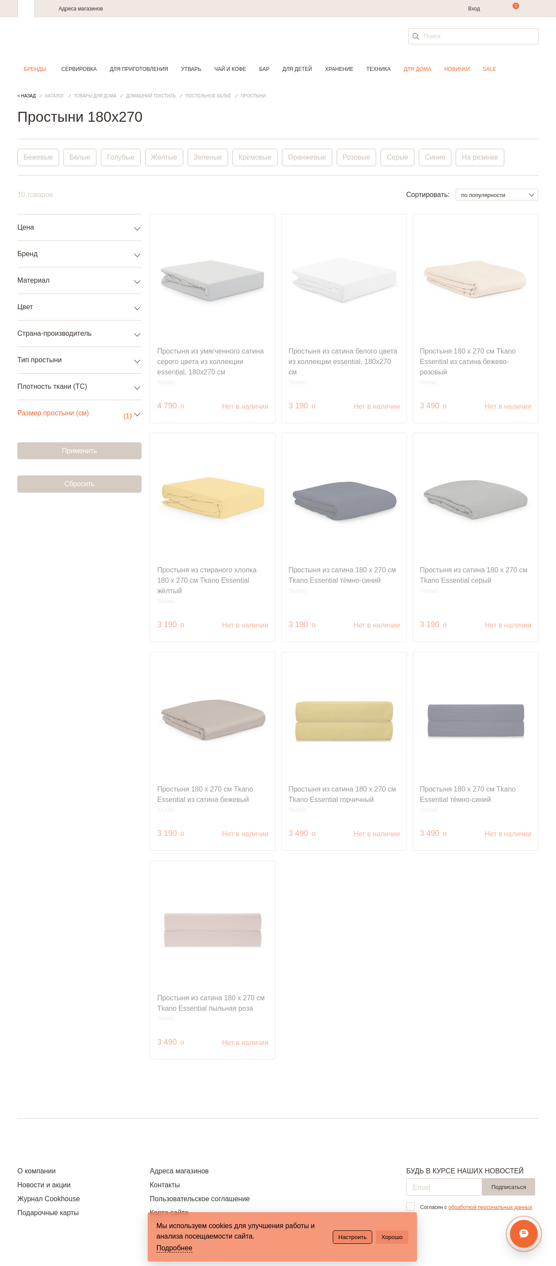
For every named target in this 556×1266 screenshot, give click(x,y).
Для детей (297, 69)
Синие (435, 157)
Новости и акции (44, 1185)
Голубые (120, 157)
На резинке (480, 157)
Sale (489, 69)
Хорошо (392, 1237)
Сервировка (78, 69)
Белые (80, 157)
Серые (397, 157)
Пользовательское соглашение (200, 1199)
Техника (379, 69)
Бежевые (38, 157)
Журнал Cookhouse (48, 1199)
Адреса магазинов (81, 9)
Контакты (165, 1185)
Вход (474, 9)
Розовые (357, 157)
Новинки (457, 69)
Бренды (35, 69)
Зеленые (208, 157)
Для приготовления (139, 69)
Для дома (417, 69)
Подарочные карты (48, 1212)
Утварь (191, 69)
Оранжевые (307, 157)
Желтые (164, 157)
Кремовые (254, 157)
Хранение (339, 69)
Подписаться (508, 1187)
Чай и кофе (230, 69)
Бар (264, 69)
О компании (36, 1171)
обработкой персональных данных (490, 1207)
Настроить (352, 1237)
